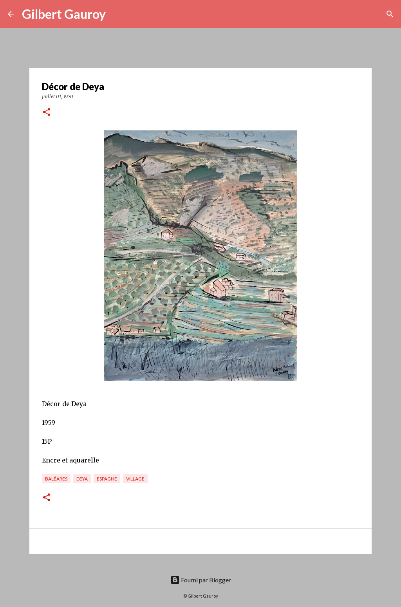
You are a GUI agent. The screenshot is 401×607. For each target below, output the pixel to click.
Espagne (107, 479)
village (135, 479)
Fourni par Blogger (200, 580)
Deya (82, 479)
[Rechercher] (116, 14)
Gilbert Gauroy (64, 14)
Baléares (56, 479)
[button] (46, 112)
